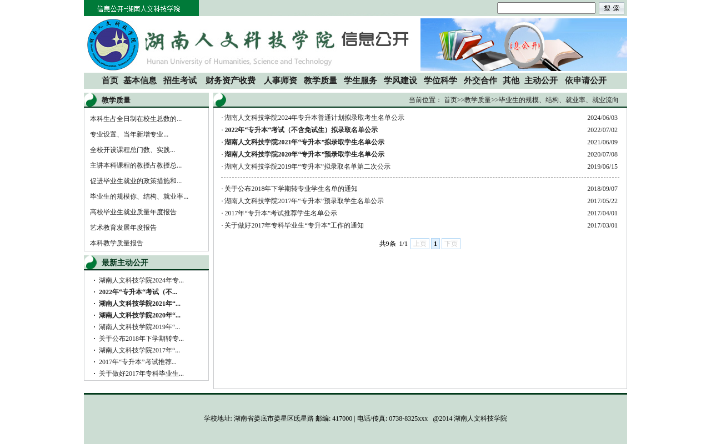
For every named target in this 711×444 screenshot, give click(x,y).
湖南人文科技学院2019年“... (139, 327)
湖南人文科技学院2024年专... (141, 280)
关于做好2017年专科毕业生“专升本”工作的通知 (294, 225)
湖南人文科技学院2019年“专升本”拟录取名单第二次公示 (307, 166)
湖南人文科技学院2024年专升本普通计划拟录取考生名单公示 (314, 118)
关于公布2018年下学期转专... (141, 338)
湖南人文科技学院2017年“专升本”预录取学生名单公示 (304, 201)
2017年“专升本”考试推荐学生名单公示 (280, 213)
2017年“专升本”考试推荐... (138, 362)
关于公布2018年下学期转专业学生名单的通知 (291, 189)
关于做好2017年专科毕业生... (141, 373)
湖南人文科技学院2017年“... (139, 350)
